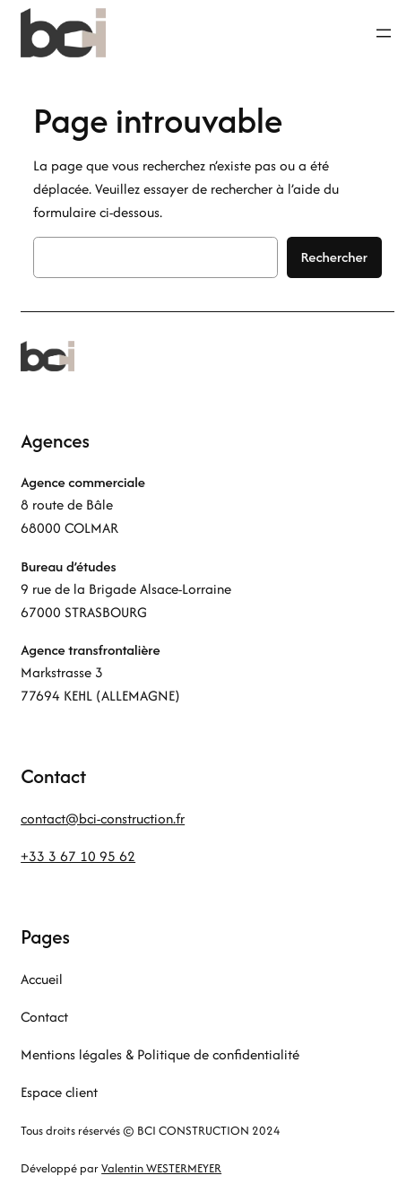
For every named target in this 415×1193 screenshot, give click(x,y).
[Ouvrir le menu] (383, 33)
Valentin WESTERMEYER (161, 1168)
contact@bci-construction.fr (103, 818)
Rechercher (334, 257)
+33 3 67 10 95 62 (78, 856)
